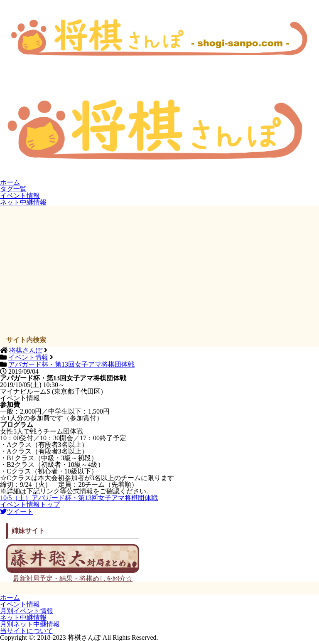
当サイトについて (26, 630)
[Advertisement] (160, 272)
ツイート (16, 511)
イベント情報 (20, 195)
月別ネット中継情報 (30, 624)
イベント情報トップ (30, 504)
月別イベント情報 (26, 610)
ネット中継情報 (23, 202)
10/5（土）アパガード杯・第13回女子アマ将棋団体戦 (79, 497)
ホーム (10, 182)
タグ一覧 (13, 188)
